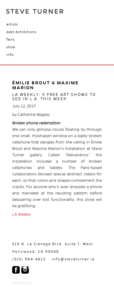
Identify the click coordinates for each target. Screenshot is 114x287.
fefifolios (22, 283)
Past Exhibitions (21, 32)
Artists (12, 24)
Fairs (10, 39)
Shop (11, 47)
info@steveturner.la (73, 259)
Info (10, 54)
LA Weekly (21, 214)
